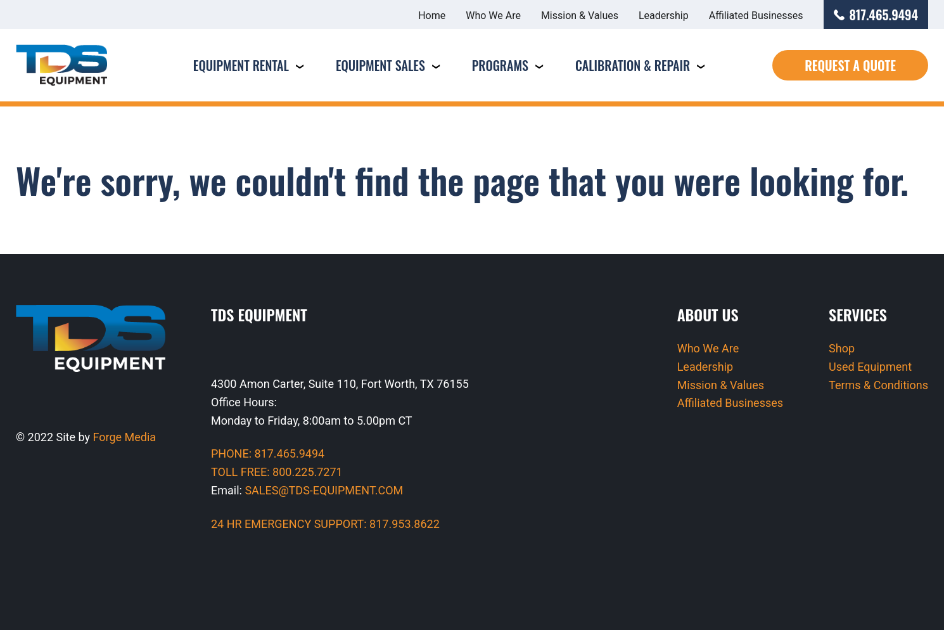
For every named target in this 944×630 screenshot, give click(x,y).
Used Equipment (870, 366)
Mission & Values (579, 16)
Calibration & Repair (632, 65)
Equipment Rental (241, 65)
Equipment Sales (380, 65)
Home (431, 16)
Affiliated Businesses (756, 16)
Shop (842, 348)
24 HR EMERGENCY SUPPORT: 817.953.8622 (325, 523)
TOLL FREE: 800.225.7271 (277, 472)
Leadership (664, 16)
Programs (500, 65)
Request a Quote (850, 65)
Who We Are (493, 16)
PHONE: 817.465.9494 (267, 453)
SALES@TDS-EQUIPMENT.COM (324, 490)
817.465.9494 (876, 14)
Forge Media (124, 437)
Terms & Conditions (878, 385)
